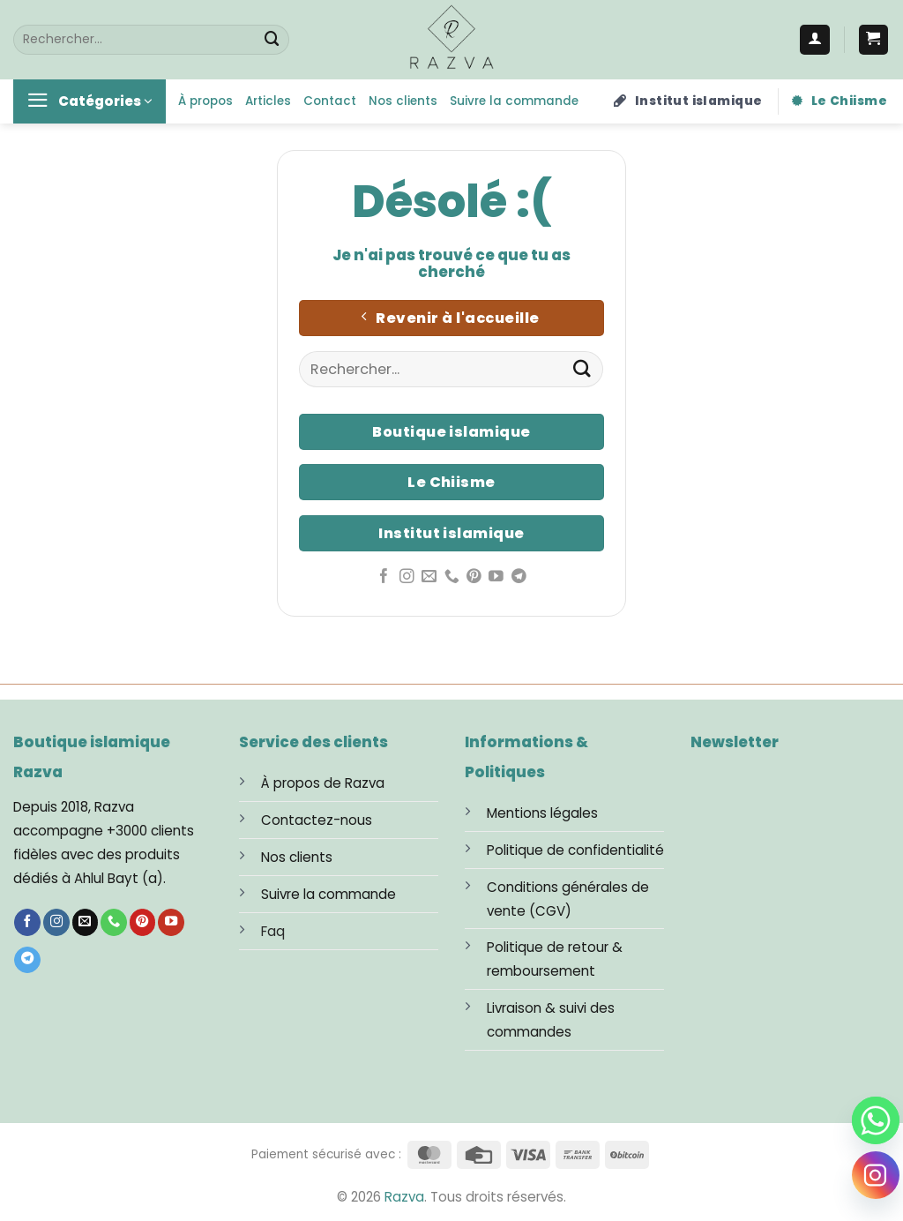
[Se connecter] (815, 40)
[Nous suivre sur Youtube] (496, 577)
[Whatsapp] (875, 1120)
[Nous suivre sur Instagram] (406, 577)
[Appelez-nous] (451, 577)
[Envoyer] (272, 39)
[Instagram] (875, 1175)
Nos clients (403, 101)
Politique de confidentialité (575, 850)
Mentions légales (542, 813)
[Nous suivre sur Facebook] (384, 577)
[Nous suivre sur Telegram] (518, 577)
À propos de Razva (322, 783)
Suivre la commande (514, 101)
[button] (874, 40)
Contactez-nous (316, 820)
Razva (404, 1196)
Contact (329, 101)
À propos (205, 101)
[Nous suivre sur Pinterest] (473, 577)
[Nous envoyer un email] (429, 577)
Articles (268, 101)
